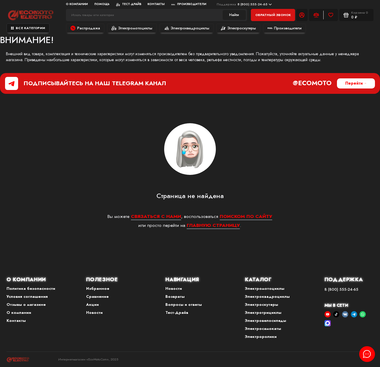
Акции (92, 304)
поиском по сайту (246, 216)
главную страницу (213, 225)
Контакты (156, 4)
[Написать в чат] (367, 354)
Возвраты (175, 296)
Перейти (354, 83)
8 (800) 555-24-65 (244, 4)
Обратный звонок (273, 14)
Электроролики (261, 336)
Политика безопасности (31, 288)
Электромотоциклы (131, 28)
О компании (77, 4)
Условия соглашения (27, 296)
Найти (234, 15)
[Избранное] (331, 15)
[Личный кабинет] (302, 15)
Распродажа (85, 28)
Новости (94, 312)
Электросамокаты (263, 328)
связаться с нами (156, 216)
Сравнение (97, 296)
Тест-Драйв (128, 4)
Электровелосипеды (265, 320)
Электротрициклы (263, 312)
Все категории (28, 28)
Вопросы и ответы (183, 304)
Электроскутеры (238, 28)
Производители (188, 4)
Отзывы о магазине (26, 304)
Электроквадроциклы (186, 28)
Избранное (97, 288)
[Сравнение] (316, 15)
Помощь (102, 4)
